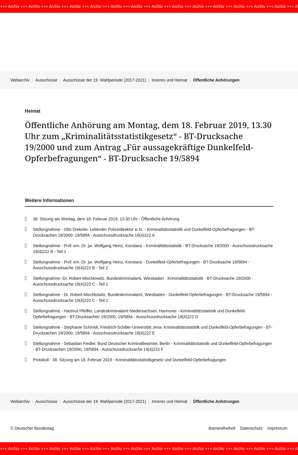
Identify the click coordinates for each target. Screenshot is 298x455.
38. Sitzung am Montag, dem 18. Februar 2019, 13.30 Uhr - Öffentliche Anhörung (106, 219)
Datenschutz (251, 428)
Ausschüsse (46, 80)
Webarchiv (20, 80)
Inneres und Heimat (169, 80)
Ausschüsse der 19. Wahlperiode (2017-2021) (104, 80)
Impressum (277, 428)
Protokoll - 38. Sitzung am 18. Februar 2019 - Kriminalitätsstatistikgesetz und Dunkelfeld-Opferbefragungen (129, 359)
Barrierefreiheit (222, 428)
